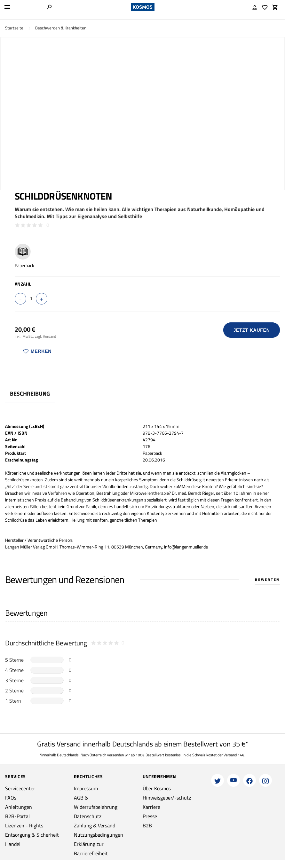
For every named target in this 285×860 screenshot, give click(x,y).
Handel (12, 844)
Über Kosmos (157, 788)
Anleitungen (18, 807)
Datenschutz (87, 816)
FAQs (10, 797)
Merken (37, 351)
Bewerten (267, 579)
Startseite (14, 28)
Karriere (151, 807)
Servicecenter (20, 788)
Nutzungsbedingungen (98, 835)
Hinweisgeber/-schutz (167, 797)
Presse (150, 816)
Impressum (86, 788)
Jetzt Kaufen (252, 330)
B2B (147, 825)
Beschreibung (30, 393)
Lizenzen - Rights (24, 825)
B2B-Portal (17, 816)
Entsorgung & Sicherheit (32, 835)
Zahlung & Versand (94, 825)
